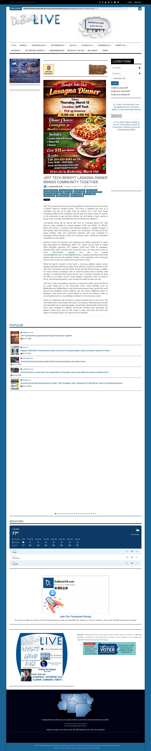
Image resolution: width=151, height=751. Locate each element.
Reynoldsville (79, 190)
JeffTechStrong (77, 196)
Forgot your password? (120, 94)
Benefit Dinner (79, 192)
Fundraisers (64, 194)
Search (139, 8)
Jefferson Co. (77, 186)
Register (137, 2)
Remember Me (119, 78)
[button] (24, 45)
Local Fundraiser (66, 190)
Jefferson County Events (53, 192)
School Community (51, 194)
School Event (49, 196)
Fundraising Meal (62, 196)
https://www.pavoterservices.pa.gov (97, 640)
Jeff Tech (68, 192)
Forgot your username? (120, 91)
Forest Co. (26, 380)
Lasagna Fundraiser (94, 192)
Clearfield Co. (27, 358)
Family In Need (76, 194)
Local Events (92, 190)
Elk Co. (24, 347)
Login (130, 2)
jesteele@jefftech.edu (54, 255)
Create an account (119, 88)
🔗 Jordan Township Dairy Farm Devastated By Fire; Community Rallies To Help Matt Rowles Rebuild (126, 107)
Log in (114, 83)
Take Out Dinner (89, 194)
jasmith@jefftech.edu (73, 255)
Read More (116, 116)
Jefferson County (50, 190)
